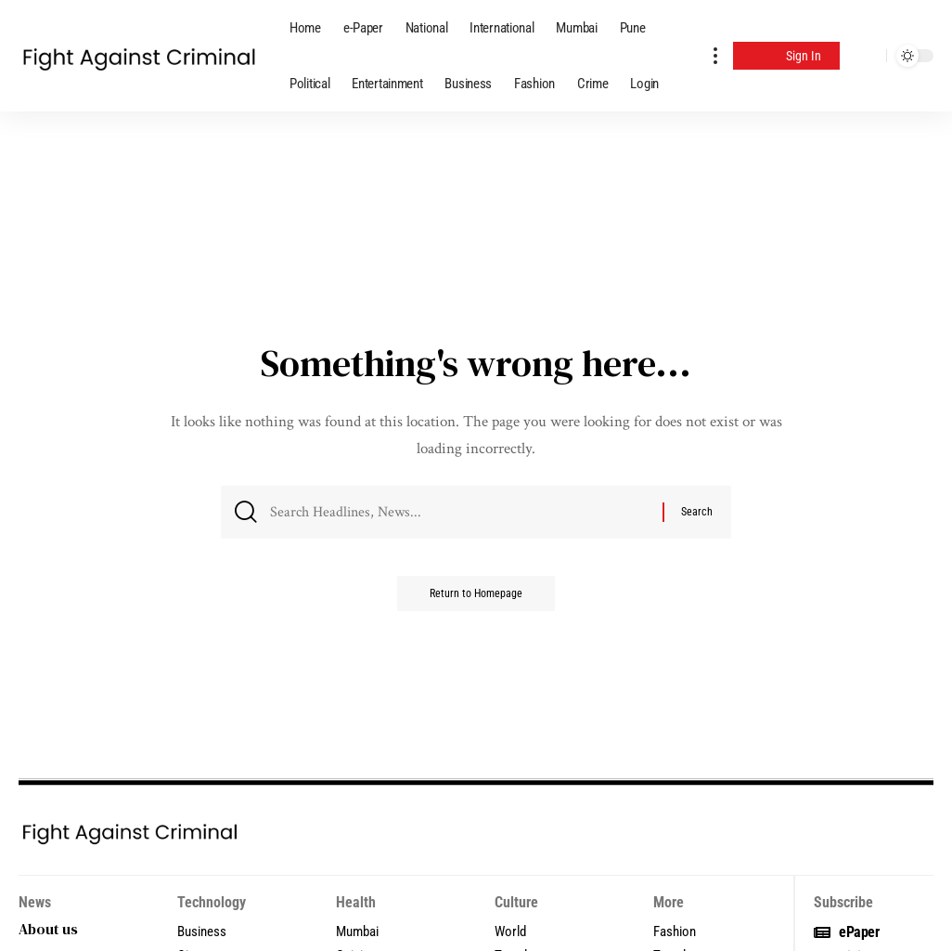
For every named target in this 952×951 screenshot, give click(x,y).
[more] (715, 55)
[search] (867, 55)
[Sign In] (786, 56)
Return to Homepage (476, 599)
